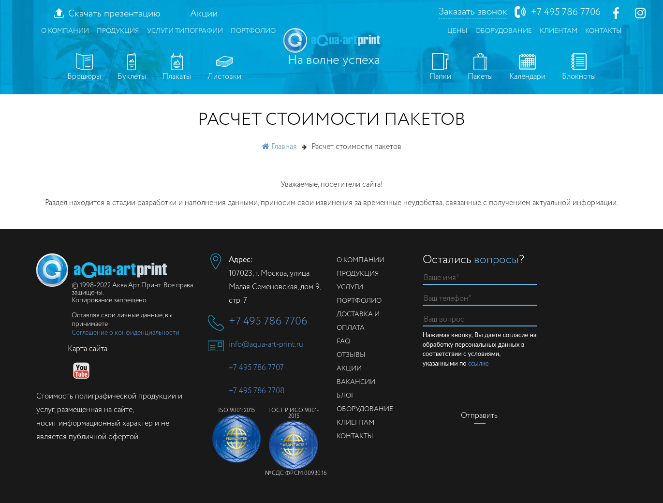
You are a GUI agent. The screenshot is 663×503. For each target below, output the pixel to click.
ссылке (478, 363)
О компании (65, 31)
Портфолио (253, 31)
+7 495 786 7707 (256, 367)
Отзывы (351, 355)
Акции (204, 14)
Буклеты (132, 67)
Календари (527, 67)
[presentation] (496, 387)
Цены (457, 31)
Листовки (224, 67)
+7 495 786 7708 (256, 391)
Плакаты (176, 67)
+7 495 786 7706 (566, 12)
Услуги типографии (185, 31)
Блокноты (579, 67)
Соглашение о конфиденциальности (125, 332)
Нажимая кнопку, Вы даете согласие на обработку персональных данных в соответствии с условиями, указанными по (480, 349)
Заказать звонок (473, 12)
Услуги (350, 287)
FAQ (343, 341)
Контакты (603, 31)
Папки (440, 67)
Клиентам (558, 31)
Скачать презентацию (114, 14)
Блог (345, 395)
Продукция (118, 31)
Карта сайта (87, 349)
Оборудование (503, 31)
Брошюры (84, 67)
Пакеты (480, 67)
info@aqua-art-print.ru (266, 344)
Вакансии (356, 382)
